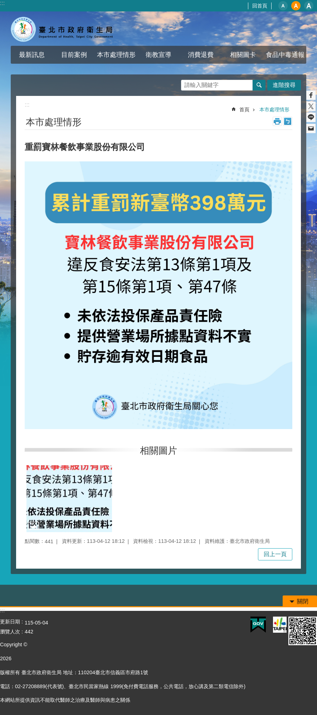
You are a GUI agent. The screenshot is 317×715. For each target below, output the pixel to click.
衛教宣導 (158, 54)
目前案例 (74, 54)
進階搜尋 (284, 85)
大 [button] (308, 5)
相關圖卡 (243, 54)
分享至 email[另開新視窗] (311, 128)
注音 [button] (287, 121)
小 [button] (283, 5)
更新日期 (10, 621)
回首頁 (259, 6)
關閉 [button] (302, 601)
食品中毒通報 (285, 54)
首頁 (244, 109)
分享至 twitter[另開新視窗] (311, 106)
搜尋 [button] (259, 85)
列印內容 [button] (277, 121)
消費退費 (201, 54)
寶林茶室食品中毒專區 (62, 28)
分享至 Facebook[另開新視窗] (311, 95)
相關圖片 (158, 451)
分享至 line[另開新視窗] (311, 117)
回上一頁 (275, 554)
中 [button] (296, 5)
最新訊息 (32, 54)
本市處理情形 (116, 54)
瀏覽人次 (10, 631)
